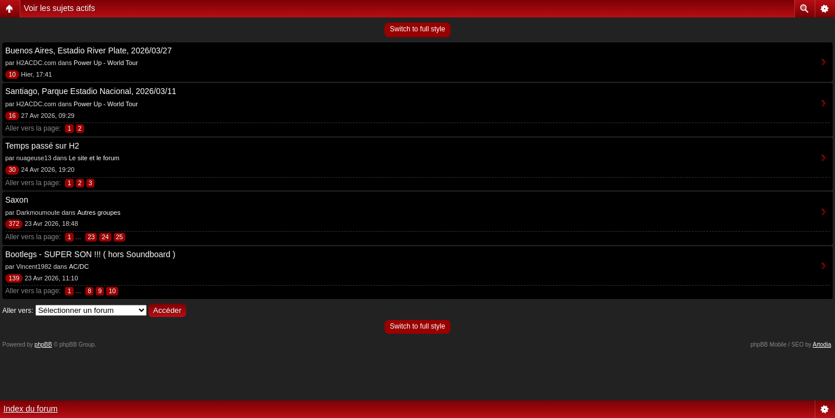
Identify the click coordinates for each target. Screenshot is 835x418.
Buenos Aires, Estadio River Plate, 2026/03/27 (88, 50)
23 (91, 236)
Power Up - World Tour (106, 62)
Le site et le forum (93, 157)
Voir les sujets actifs (59, 8)
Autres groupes (99, 212)
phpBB (43, 344)
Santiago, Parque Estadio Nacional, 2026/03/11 (90, 91)
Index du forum (30, 408)
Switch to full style (417, 29)
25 (119, 236)
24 (104, 236)
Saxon (16, 199)
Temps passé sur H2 (42, 145)
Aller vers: (17, 311)
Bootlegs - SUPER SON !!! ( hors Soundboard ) (90, 254)
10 (111, 290)
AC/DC (79, 266)
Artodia (822, 344)
